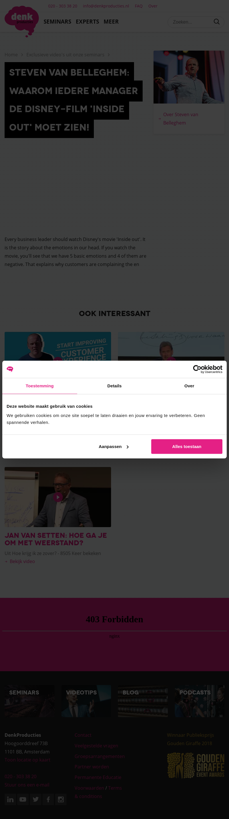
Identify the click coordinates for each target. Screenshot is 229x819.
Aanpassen (114, 446)
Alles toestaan (186, 446)
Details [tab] (114, 385)
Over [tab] (189, 385)
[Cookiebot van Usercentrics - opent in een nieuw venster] (197, 369)
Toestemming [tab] (40, 385)
